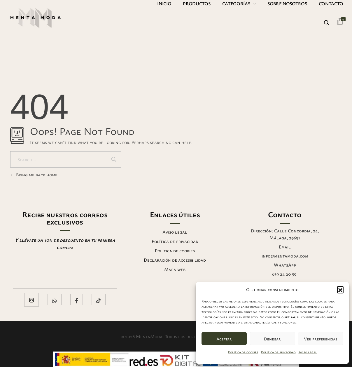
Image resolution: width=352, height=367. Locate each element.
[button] (340, 289)
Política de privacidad (278, 351)
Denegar (272, 339)
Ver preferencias (320, 339)
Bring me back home (33, 174)
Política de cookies (243, 351)
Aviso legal (308, 351)
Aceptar (224, 339)
